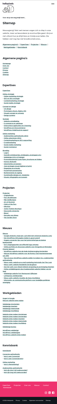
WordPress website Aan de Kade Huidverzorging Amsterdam (26, 251)
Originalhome (9, 195)
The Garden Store (10, 217)
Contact (5, 68)
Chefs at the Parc (10, 204)
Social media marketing (12, 145)
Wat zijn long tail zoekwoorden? (15, 372)
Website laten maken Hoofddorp (14, 323)
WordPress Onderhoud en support (16, 130)
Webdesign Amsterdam (11, 304)
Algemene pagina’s (10, 44)
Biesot (6, 213)
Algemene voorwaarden (36, 400)
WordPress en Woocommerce (14, 128)
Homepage (7, 63)
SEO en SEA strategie (12, 98)
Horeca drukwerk (10, 162)
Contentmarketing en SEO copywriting (18, 140)
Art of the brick (9, 202)
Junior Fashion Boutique (12, 209)
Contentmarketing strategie (14, 101)
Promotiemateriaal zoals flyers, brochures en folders (23, 159)
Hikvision (7, 206)
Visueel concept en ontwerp (14, 113)
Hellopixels (10, 400)
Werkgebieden (9, 47)
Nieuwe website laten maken (13, 300)
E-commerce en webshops (13, 123)
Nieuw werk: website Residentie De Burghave (20, 265)
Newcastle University (11, 211)
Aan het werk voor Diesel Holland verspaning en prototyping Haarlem (29, 267)
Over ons (6, 66)
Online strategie (8, 94)
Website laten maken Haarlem (14, 319)
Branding (6, 150)
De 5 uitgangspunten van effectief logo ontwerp (21, 245)
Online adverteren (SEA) (12, 138)
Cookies (5, 72)
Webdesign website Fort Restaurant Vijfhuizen (20, 273)
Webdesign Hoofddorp (11, 311)
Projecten (35, 44)
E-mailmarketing (10, 142)
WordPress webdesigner (11, 332)
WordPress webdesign (11, 330)
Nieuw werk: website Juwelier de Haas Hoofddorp (22, 278)
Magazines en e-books (12, 168)
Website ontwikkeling (11, 121)
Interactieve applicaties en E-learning (17, 126)
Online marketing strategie (13, 96)
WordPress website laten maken (14, 335)
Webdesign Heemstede (11, 308)
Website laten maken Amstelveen (15, 314)
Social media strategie (12, 103)
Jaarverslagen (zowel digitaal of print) (18, 166)
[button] (53, 4)
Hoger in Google (9, 298)
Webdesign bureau (9, 327)
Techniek (6, 119)
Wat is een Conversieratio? (13, 359)
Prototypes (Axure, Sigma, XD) (15, 111)
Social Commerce (10, 147)
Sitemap (6, 74)
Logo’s (6, 153)
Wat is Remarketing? (11, 364)
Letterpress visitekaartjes (13, 276)
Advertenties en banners (12, 164)
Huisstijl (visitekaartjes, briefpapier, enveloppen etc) (22, 155)
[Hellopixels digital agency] (8, 4)
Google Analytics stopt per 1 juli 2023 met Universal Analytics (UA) (28, 236)
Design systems (9, 115)
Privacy (5, 70)
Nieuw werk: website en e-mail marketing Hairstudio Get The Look (28, 262)
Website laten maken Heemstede (15, 321)
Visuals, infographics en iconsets (15, 177)
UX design (7, 109)
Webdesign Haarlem (10, 306)
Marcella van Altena (11, 215)
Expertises (24, 44)
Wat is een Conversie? (12, 356)
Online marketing (9, 134)
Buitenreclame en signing (13, 173)
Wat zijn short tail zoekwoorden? (15, 370)
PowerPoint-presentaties (13, 170)
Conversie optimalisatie (11, 354)
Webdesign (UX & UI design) (14, 157)
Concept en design (9, 106)
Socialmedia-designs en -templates (16, 175)
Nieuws (44, 44)
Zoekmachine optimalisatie (12, 368)
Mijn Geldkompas (10, 200)
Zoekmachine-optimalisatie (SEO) (16, 136)
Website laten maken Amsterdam (15, 316)
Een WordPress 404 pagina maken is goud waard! (22, 238)
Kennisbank (22, 47)
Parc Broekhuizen (10, 197)
